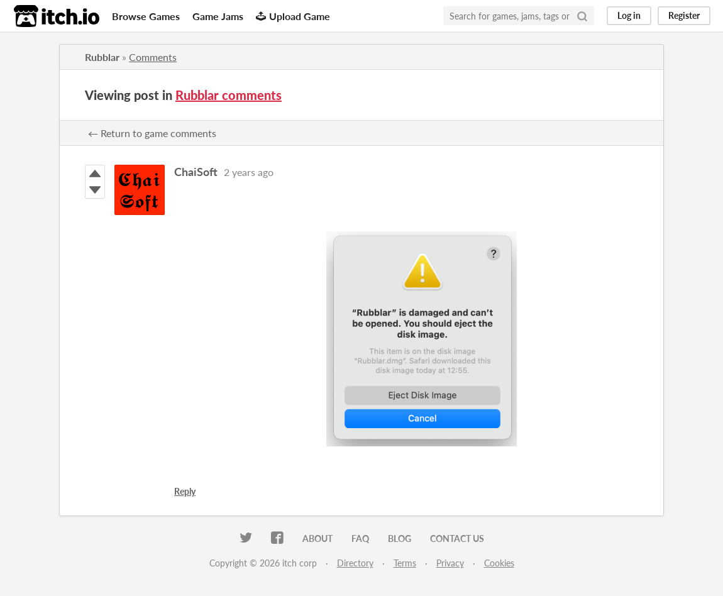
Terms (405, 563)
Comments (153, 57)
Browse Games (146, 16)
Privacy (450, 563)
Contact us (457, 538)
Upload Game (293, 16)
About (317, 538)
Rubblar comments (228, 94)
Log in (629, 15)
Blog (399, 538)
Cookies (499, 563)
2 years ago (248, 172)
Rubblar (102, 57)
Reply (185, 491)
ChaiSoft (196, 172)
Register (684, 15)
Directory (355, 563)
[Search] (582, 15)
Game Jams (217, 16)
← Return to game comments (152, 133)
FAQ (360, 538)
